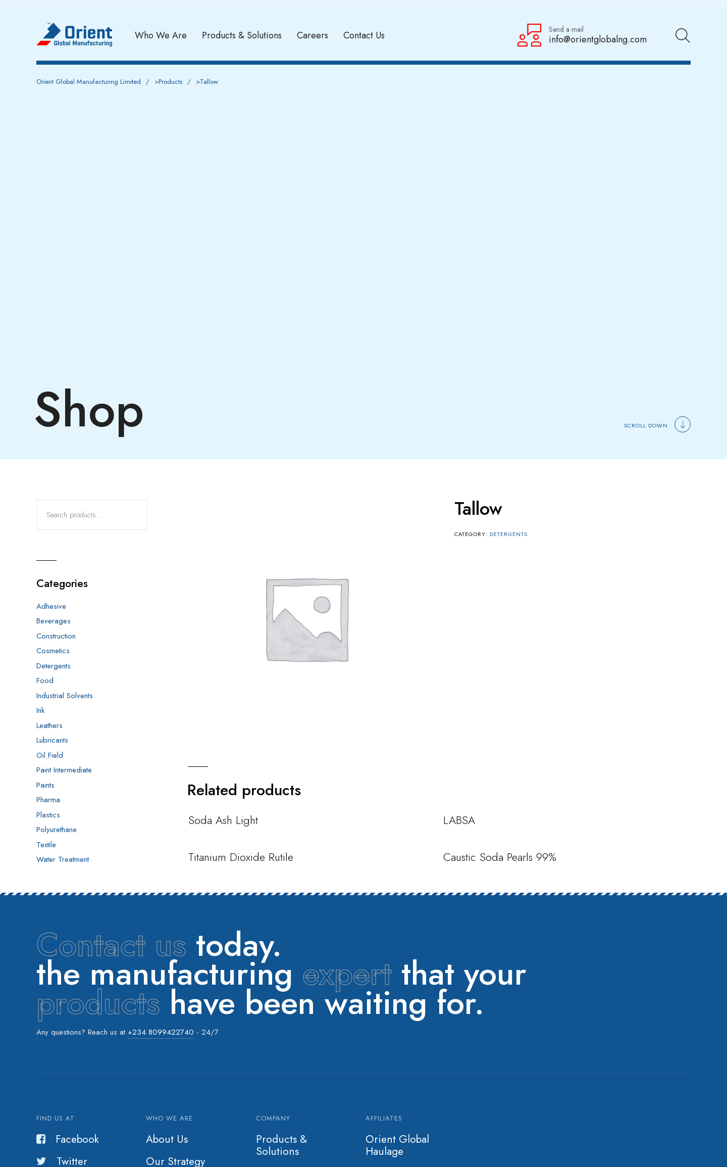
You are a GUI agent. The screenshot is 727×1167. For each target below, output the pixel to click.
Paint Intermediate (64, 769)
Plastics (48, 814)
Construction (56, 636)
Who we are (169, 1118)
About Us (167, 1139)
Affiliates (384, 1118)
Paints (45, 785)
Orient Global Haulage (397, 1145)
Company (273, 1118)
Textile (46, 844)
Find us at (55, 1118)
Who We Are (161, 35)
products (98, 1003)
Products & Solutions (242, 35)
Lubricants (52, 740)
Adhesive (51, 606)
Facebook (67, 1139)
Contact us (111, 944)
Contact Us (364, 35)
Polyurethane (56, 829)
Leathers (49, 725)
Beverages (53, 620)
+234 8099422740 (161, 1032)
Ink (40, 710)
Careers (312, 35)
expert (347, 973)
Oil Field (49, 755)
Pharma (48, 799)
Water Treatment (62, 859)
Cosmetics (53, 650)
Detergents (509, 534)
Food (45, 680)
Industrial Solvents (64, 695)
